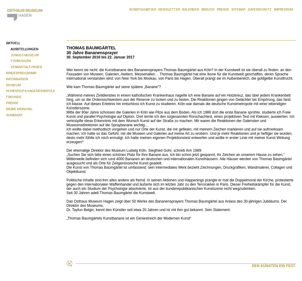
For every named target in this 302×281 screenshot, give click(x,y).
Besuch (207, 9)
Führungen (21, 61)
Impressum (283, 9)
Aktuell (13, 43)
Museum (13, 85)
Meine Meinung (19, 109)
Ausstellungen (24, 49)
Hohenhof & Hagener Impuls (30, 91)
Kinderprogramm (21, 73)
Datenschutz (259, 9)
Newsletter (169, 9)
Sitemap (238, 9)
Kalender (190, 9)
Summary (14, 115)
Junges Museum (25, 55)
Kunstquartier (142, 9)
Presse (223, 9)
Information (17, 79)
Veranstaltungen (26, 67)
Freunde (13, 97)
